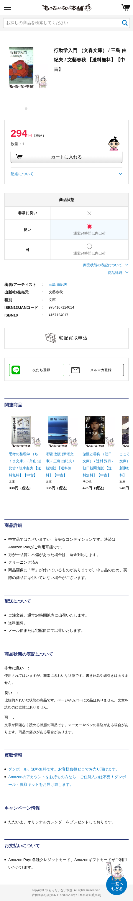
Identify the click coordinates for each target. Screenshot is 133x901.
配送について (66, 174)
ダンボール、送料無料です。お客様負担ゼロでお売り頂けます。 (63, 769)
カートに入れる (48, 157)
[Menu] (7, 7)
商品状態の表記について (106, 265)
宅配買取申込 (73, 337)
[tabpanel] (26, 67)
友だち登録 (41, 370)
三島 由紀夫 (58, 284)
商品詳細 (118, 273)
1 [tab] (26, 108)
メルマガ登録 (100, 370)
